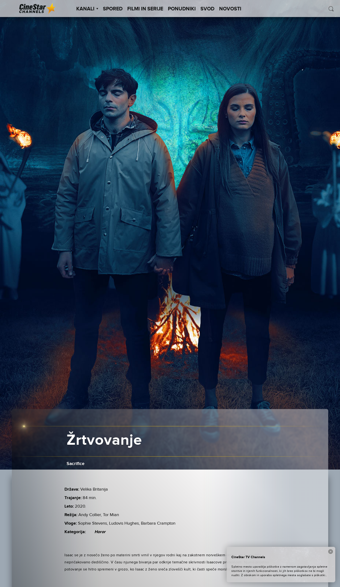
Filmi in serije (145, 9)
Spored (113, 9)
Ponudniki (182, 9)
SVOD (207, 9)
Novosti (230, 9)
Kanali (87, 9)
